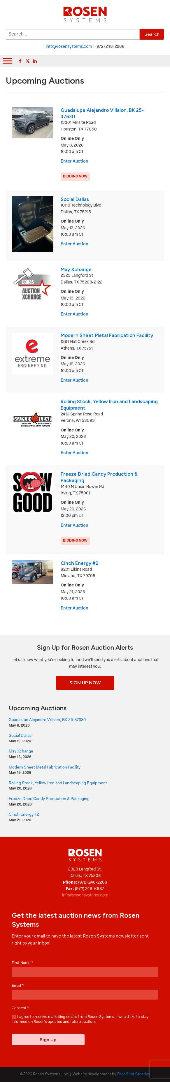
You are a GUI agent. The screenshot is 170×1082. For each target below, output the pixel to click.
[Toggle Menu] (7, 61)
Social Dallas (75, 199)
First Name (22, 963)
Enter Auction (74, 161)
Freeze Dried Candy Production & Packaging (49, 799)
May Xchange (76, 269)
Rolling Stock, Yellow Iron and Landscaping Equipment (58, 783)
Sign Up (48, 1039)
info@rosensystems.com (69, 47)
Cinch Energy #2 (80, 563)
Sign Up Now (85, 682)
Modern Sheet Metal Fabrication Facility (107, 335)
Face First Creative (133, 1074)
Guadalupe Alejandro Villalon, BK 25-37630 (47, 720)
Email (18, 986)
